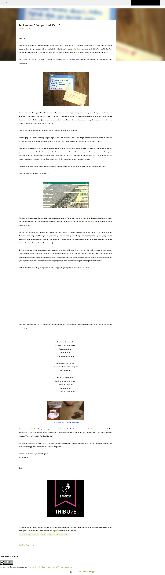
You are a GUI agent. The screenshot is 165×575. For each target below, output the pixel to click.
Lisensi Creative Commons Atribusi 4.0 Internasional (50, 567)
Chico (78, 49)
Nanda (99, 232)
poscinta (51, 534)
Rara (32, 432)
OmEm (43, 534)
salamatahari (62, 534)
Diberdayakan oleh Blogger (82, 571)
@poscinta (56, 531)
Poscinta (91, 221)
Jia (69, 148)
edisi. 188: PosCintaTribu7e (29, 534)
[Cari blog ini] (148, 3)
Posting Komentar (26, 545)
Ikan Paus (34, 429)
